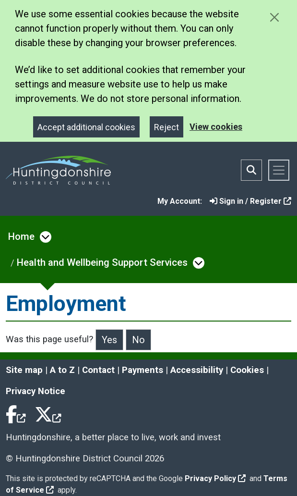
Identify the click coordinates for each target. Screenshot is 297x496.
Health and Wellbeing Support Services (102, 262)
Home (21, 236)
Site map (24, 370)
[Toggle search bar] (251, 170)
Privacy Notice (35, 391)
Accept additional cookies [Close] (86, 127)
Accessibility (196, 370)
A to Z (62, 370)
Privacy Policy (215, 478)
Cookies (247, 370)
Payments (142, 370)
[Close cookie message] (274, 17)
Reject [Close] (166, 127)
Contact (98, 370)
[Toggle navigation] (278, 170)
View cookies (216, 127)
